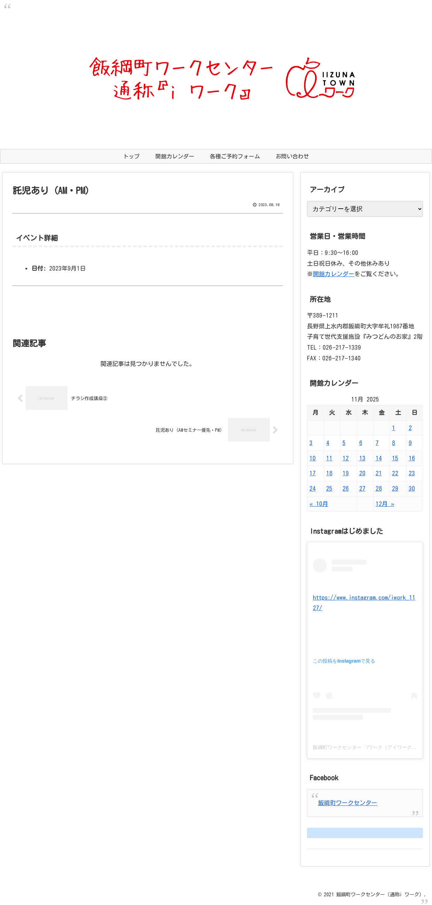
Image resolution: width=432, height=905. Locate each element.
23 (412, 473)
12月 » (385, 504)
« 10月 (318, 504)
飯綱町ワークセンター (347, 803)
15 (395, 458)
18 (329, 473)
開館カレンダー (333, 274)
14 (379, 458)
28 (379, 488)
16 (412, 458)
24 (312, 488)
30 (412, 488)
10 (312, 458)
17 (312, 473)
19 (345, 473)
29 (395, 488)
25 (329, 488)
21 (379, 473)
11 (329, 458)
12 (345, 458)
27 (362, 488)
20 (362, 473)
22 (395, 473)
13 (362, 458)
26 (345, 488)
